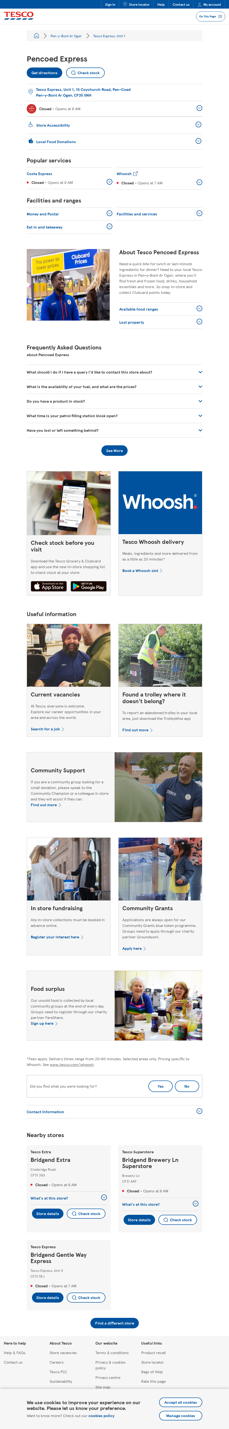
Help (161, 4)
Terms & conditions (112, 1352)
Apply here (132, 948)
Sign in (110, 4)
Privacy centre (107, 1377)
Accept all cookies (180, 1402)
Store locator (136, 4)
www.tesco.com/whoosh (72, 1064)
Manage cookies (180, 1415)
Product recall (153, 1352)
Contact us (181, 4)
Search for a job (45, 729)
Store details (47, 1213)
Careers (57, 1362)
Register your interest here (55, 937)
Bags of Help (152, 1371)
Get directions (42, 71)
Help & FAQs (15, 1352)
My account (209, 4)
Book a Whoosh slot (140, 570)
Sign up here (42, 1023)
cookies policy (101, 1415)
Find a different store (114, 1323)
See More (114, 450)
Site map (102, 1387)
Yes (161, 1086)
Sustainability (61, 1381)
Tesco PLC (58, 1371)
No (182, 1085)
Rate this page (153, 1381)
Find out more (135, 730)
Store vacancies (63, 1352)
